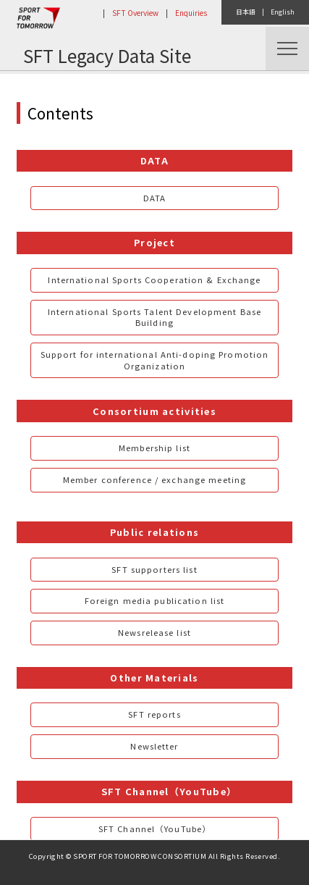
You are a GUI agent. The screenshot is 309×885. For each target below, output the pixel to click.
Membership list (154, 447)
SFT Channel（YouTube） (154, 828)
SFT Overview (135, 12)
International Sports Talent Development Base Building (154, 317)
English (283, 12)
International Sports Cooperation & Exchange (154, 279)
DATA (154, 198)
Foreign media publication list (155, 600)
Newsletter (154, 746)
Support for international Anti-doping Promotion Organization (155, 360)
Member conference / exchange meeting (154, 479)
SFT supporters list (154, 569)
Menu (287, 48)
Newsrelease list (154, 632)
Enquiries (191, 12)
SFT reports (154, 714)
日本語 (245, 12)
